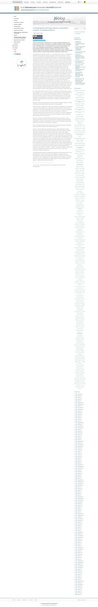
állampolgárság (79, 238)
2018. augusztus (78, 464)
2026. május (77, 591)
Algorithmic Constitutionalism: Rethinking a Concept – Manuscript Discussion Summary (80, 57)
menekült (83, 292)
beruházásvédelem (80, 322)
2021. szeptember (79, 515)
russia (83, 171)
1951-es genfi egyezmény (80, 295)
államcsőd (76, 292)
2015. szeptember (79, 422)
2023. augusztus (78, 547)
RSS (36, 600)
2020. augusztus (78, 496)
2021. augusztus (78, 513)
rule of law (77, 275)
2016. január (77, 429)
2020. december (78, 501)
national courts (79, 264)
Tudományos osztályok (19, 22)
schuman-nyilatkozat (79, 280)
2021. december (78, 520)
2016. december (78, 446)
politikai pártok (76, 344)
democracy (82, 275)
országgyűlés (81, 374)
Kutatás (39, 2)
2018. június (77, 461)
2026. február (78, 586)
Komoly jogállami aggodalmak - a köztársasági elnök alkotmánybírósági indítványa (79, 74)
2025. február (78, 570)
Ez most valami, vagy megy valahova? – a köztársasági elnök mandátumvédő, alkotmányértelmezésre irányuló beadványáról (80, 81)
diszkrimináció (80, 95)
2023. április (77, 542)
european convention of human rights (80, 134)
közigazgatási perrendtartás (79, 380)
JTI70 (15, 51)
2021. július (77, 512)
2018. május (77, 459)
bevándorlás (82, 177)
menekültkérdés (78, 184)
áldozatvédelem (82, 227)
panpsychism (77, 196)
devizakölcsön (80, 156)
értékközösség (77, 303)
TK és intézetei (17, 2)
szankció (77, 168)
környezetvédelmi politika (80, 306)
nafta (79, 187)
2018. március (78, 456)
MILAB (15, 35)
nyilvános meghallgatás (80, 349)
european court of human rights (80, 377)
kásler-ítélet (77, 126)
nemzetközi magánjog (77, 239)
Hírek (15, 16)
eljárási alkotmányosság (80, 320)
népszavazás (80, 363)
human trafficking (79, 192)
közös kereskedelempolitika (79, 132)
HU (78, 2)
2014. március (78, 394)
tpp (81, 187)
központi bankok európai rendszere (80, 208)
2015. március (78, 414)
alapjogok (76, 90)
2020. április (77, 490)
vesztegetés (78, 219)
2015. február (78, 412)
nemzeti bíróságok (80, 140)
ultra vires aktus (80, 141)
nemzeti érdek (77, 130)
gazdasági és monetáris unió (80, 112)
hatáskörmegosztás (80, 230)
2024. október (78, 564)
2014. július (77, 400)
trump (76, 187)
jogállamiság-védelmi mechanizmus (79, 333)
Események (16, 18)
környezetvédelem (80, 180)
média (77, 374)
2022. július (77, 530)
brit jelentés (77, 261)
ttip (84, 94)
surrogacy (80, 191)
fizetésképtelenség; (82, 358)
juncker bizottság (82, 281)
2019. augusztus (78, 480)
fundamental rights (80, 175)
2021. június (77, 510)
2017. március (78, 449)
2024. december (78, 567)
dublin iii (80, 294)
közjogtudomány (78, 386)
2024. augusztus (78, 560)
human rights (77, 194)
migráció (77, 170)
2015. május (77, 417)
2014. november (78, 407)
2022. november (78, 535)
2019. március (78, 473)
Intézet (33, 2)
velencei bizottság (82, 383)
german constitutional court (78, 289)
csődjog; (83, 360)
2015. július (77, 421)
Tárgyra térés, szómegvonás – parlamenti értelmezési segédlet (80, 43)
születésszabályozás (82, 224)
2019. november (78, 483)
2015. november (78, 426)
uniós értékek (82, 119)
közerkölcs (79, 214)
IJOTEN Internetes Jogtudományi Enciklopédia (21, 33)
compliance (82, 173)
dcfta (84, 286)
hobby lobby (78, 225)
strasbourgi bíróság (80, 166)
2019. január (77, 469)
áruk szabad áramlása (79, 308)
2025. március (78, 572)
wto (83, 151)
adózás (83, 253)
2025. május (77, 576)
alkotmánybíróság (79, 105)
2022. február (78, 522)
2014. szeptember (79, 404)
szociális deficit (79, 203)
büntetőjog (82, 225)
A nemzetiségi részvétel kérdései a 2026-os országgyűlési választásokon (80, 48)
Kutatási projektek (18, 24)
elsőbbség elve (79, 211)
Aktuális (26, 2)
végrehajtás (76, 236)
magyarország (82, 153)
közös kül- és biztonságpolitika (79, 164)
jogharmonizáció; (78, 360)
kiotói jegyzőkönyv (78, 338)
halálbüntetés (80, 278)
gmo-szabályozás (77, 255)
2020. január (77, 486)
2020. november (78, 500)
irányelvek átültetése (78, 125)
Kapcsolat (60, 2)
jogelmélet (78, 371)
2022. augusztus (78, 532)
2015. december (78, 427)
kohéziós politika (82, 344)
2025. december (78, 584)
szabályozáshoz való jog (80, 323)
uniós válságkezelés (80, 314)
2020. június (77, 493)
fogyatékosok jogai (79, 158)
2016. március (78, 432)
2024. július (77, 559)
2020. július (77, 495)
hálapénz (81, 219)
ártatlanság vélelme (77, 311)
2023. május (77, 544)
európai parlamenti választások (80, 148)
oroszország (83, 130)
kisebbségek (83, 357)
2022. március (78, 523)
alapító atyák (77, 281)
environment (82, 198)
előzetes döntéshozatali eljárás (80, 109)
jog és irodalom (78, 325)
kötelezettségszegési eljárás (79, 145)
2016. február (78, 431)
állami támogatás (79, 116)
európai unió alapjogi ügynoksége (79, 216)
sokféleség (76, 358)
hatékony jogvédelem (79, 300)
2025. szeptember (79, 581)
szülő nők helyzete (78, 369)
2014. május (77, 397)
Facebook (16, 45)
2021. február (78, 503)
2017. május (77, 453)
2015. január (77, 411)
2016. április (77, 434)
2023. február (78, 539)
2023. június (77, 545)
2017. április (77, 451)
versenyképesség (78, 253)
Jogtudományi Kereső (18, 30)
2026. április (77, 589)
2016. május (77, 436)
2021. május (77, 508)
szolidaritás (82, 170)
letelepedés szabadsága (80, 204)
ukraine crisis (77, 173)
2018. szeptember (79, 466)
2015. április (77, 416)
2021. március (78, 505)
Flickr (15, 49)
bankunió (77, 153)
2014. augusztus (78, 402)
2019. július (77, 478)
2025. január (77, 569)
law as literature (79, 328)
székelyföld (79, 346)
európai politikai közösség (80, 343)
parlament (82, 371)
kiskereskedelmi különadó (80, 206)
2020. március (78, 488)
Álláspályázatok (17, 26)
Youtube (16, 47)
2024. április (77, 555)
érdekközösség (82, 303)
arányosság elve (78, 128)
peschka (83, 369)
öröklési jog (77, 241)
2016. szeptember (79, 441)
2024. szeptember (79, 562)
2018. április (77, 458)
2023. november (78, 549)
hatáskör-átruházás (80, 210)
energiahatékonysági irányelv (80, 283)
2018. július (77, 463)
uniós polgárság (81, 241)
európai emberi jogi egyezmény (80, 247)
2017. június (77, 454)
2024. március (78, 554)
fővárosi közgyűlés (80, 162)
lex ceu (83, 385)
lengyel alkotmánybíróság (80, 317)
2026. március (78, 587)
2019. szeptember (79, 481)
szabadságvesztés (80, 233)
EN (80, 2)
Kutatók (45, 2)
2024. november (78, 565)
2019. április (77, 475)
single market (78, 267)
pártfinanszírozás (80, 341)
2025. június (77, 577)
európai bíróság (82, 90)
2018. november (78, 468)
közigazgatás (82, 194)
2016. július (77, 439)
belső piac (83, 103)
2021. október (78, 517)
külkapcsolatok (79, 228)
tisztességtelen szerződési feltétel (80, 102)
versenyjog (77, 119)
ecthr (84, 187)
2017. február (78, 448)
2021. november (78, 518)
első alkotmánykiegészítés (80, 222)
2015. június (77, 419)
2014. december (78, 409)
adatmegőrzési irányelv (80, 213)
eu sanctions (77, 177)
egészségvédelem (80, 309)
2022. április (77, 525)
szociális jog (79, 123)
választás (83, 128)
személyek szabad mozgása (79, 244)
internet (76, 352)
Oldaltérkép (24, 600)
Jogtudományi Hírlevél (19, 28)
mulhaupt (83, 346)
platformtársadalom (81, 352)
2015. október (78, 424)
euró (84, 125)
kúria (82, 114)
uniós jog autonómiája (79, 250)
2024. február (78, 552)
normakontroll (82, 319)
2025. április (77, 574)
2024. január (77, 550)
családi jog (83, 239)
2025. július (77, 579)
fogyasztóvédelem (80, 99)
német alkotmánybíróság (80, 143)
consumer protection (79, 266)
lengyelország (80, 331)
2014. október (78, 405)
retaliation (82, 267)
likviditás (79, 292)
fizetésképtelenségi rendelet (79, 138)
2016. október (78, 443)
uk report (81, 258)
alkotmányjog (80, 160)
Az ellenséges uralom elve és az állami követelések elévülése (79, 62)
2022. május (77, 527)
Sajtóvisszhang (17, 41)
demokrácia (78, 114)
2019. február (78, 471)
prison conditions (79, 189)
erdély (83, 325)
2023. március (78, 540)
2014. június (77, 399)
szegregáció (80, 388)
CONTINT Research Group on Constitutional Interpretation (20, 37)
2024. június (77, 557)
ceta (83, 184)
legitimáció (77, 201)
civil (76, 385)
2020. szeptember (79, 498)
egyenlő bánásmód (80, 366)
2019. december (78, 485)
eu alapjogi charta (79, 121)
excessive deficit (82, 261)
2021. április (77, 507)
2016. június (77, 437)
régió (76, 346)
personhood (82, 196)
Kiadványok (53, 2)
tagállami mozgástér (79, 94)
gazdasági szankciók (82, 236)
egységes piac (78, 171)
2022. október (78, 533)
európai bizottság (79, 92)
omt (84, 289)
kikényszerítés (82, 201)
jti (67, 2)
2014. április (77, 395)
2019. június (77, 476)
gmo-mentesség (82, 255)
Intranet (18, 600)
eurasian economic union (79, 286)
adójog (83, 338)
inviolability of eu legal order (80, 272)
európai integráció (80, 178)
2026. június (77, 592)
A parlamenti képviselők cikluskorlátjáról (80, 52)
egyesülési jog (76, 383)
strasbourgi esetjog (80, 297)
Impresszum (77, 33)
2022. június (77, 528)
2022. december (78, 537)
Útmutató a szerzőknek (80, 31)
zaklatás (82, 386)
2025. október (78, 582)
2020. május (77, 491)
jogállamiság (77, 103)
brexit (80, 136)
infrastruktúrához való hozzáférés (79, 252)
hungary (75, 269)
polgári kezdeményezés (80, 185)
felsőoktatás (79, 385)
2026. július (77, 594)
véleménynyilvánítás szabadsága (80, 372)
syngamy (77, 198)
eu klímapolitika (79, 335)
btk (84, 158)
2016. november (78, 444)
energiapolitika (80, 155)
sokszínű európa (77, 357)
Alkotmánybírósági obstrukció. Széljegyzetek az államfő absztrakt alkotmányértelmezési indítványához (80, 67)
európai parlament (80, 107)
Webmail (13, 600)
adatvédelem (78, 151)
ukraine (78, 258)
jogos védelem (77, 227)
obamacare (76, 224)
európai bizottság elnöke (80, 149)
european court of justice (81, 269)
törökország (83, 311)
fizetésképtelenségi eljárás (79, 355)
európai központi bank (79, 97)
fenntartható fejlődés (79, 182)
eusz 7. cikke (82, 126)
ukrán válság (81, 168)
